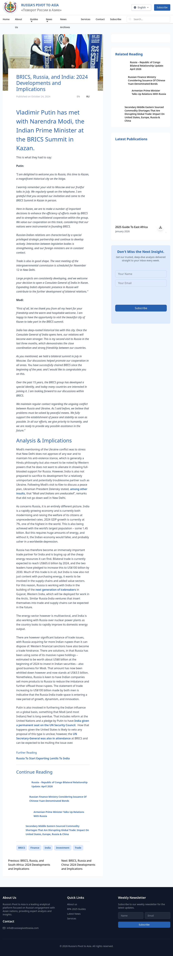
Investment (62, 847)
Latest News (74, 913)
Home (6, 19)
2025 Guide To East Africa (131, 227)
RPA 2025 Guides (76, 909)
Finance (34, 847)
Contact (100, 19)
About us (72, 904)
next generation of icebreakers (55, 589)
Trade (78, 847)
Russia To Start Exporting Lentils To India (43, 758)
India (48, 847)
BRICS (21, 847)
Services (85, 19)
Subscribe (162, 7)
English (141, 7)
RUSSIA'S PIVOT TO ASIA (40, 5)
